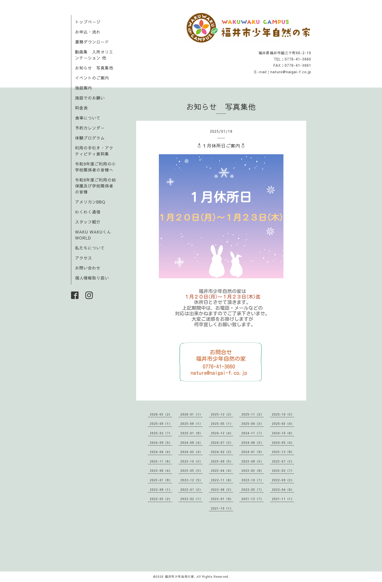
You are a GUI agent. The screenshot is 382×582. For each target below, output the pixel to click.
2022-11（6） (222, 480)
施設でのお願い (90, 97)
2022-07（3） (191, 490)
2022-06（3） (222, 490)
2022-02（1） (191, 499)
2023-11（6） (161, 461)
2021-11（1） (283, 499)
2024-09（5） (161, 442)
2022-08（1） (161, 490)
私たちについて (90, 247)
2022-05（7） (252, 490)
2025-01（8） (191, 433)
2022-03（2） (161, 499)
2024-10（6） (283, 433)
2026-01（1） (191, 414)
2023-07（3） (283, 461)
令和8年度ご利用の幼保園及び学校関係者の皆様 (95, 185)
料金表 (81, 107)
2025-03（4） (283, 424)
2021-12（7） (252, 499)
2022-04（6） (283, 490)
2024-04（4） (161, 452)
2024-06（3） (252, 442)
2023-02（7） (283, 470)
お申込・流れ (88, 31)
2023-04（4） (222, 470)
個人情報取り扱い (92, 277)
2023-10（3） (191, 461)
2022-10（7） (252, 480)
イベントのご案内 (92, 77)
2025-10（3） (283, 414)
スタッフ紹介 (88, 221)
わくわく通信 (90, 211)
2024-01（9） (252, 452)
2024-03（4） (191, 452)
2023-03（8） (252, 470)
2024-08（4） (191, 442)
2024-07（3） (222, 442)
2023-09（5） (222, 461)
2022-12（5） (191, 480)
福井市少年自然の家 (179, 576)
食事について (88, 117)
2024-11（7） (252, 433)
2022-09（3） (283, 480)
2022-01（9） (222, 499)
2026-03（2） (161, 414)
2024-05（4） (283, 442)
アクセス (83, 257)
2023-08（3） (252, 461)
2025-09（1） (161, 424)
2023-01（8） (161, 480)
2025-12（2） (222, 414)
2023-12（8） (283, 452)
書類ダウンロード (92, 41)
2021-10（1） (222, 508)
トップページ (88, 21)
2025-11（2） (252, 414)
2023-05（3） (191, 470)
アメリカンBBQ (90, 201)
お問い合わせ (88, 267)
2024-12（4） (222, 433)
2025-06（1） (191, 424)
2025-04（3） (252, 424)
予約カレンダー (90, 127)
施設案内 (83, 87)
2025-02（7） (161, 433)
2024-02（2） (222, 452)
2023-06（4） (161, 470)
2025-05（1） (222, 424)
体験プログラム (90, 137)
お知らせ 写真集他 (94, 67)
